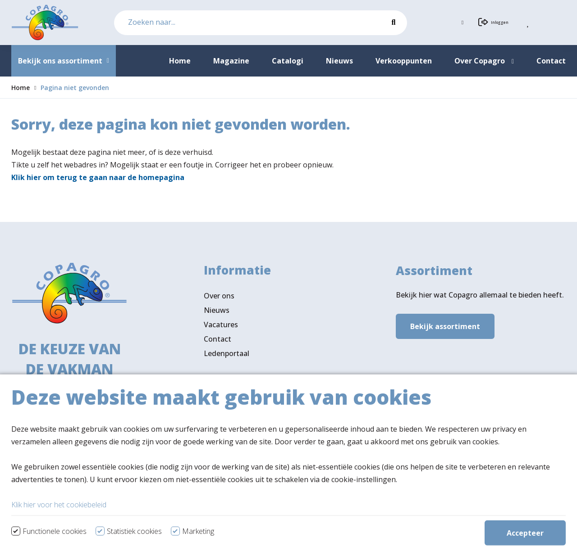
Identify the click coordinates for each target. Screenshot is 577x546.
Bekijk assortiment (445, 328)
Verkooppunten (246, 440)
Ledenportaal (226, 356)
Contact (217, 342)
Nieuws (216, 313)
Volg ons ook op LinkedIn (247, 472)
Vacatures (221, 327)
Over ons (219, 298)
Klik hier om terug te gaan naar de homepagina (97, 177)
